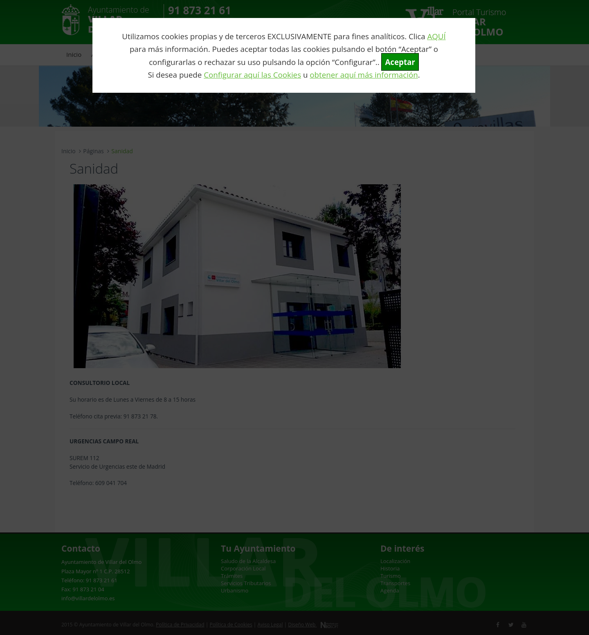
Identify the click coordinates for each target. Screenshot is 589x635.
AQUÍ (436, 36)
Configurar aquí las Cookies (252, 74)
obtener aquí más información (364, 74)
